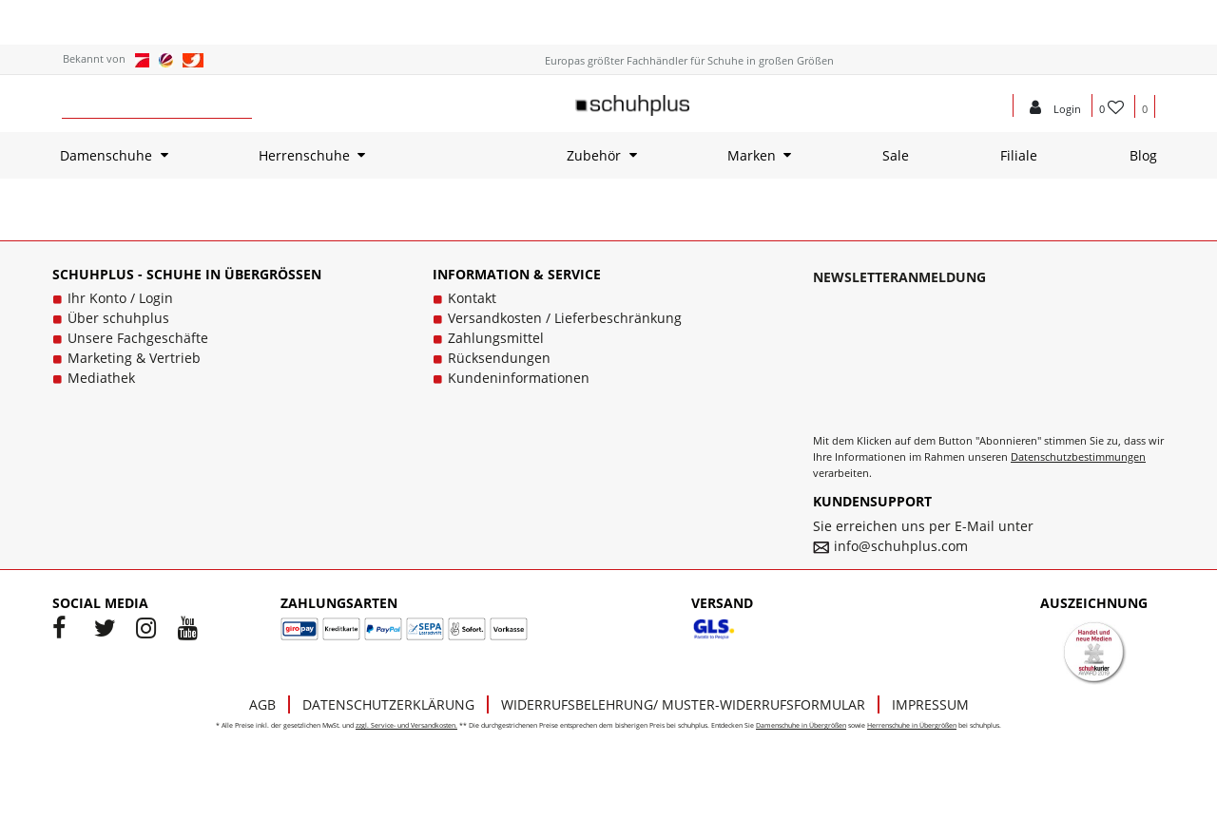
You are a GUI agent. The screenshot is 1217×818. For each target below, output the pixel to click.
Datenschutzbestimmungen (1078, 456)
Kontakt (472, 298)
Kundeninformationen (518, 378)
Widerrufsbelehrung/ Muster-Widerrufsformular (683, 704)
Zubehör (594, 155)
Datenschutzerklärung (388, 704)
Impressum (930, 704)
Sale (895, 155)
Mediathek (101, 378)
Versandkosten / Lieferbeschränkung (565, 318)
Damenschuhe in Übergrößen (801, 725)
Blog (1143, 155)
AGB (262, 704)
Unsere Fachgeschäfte (138, 338)
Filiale (1018, 155)
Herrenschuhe (304, 155)
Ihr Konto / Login (120, 298)
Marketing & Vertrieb (134, 358)
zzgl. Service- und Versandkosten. (406, 725)
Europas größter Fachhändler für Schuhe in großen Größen (689, 60)
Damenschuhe (106, 155)
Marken (751, 155)
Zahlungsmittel (496, 338)
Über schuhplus (118, 318)
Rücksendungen (499, 358)
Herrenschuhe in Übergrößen (911, 725)
